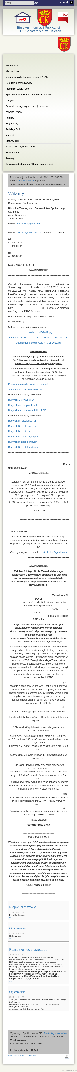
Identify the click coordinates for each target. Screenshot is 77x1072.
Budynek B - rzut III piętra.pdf (23, 447)
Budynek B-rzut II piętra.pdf (22, 441)
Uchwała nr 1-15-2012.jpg (38, 332)
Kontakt (10, 117)
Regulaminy (12, 123)
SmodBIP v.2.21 (69, 1070)
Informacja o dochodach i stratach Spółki (27, 77)
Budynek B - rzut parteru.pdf (23, 431)
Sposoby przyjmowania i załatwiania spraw (28, 94)
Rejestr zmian (13, 152)
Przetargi (10, 158)
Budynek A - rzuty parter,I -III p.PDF (27, 410)
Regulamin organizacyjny (19, 82)
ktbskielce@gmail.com (29, 223)
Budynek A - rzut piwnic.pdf (22, 405)
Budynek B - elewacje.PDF (22, 420)
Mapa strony (12, 135)
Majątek (10, 100)
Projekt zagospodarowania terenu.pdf (28, 384)
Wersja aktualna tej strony (22, 1055)
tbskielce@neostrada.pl (28, 232)
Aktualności (12, 65)
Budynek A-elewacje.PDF (21, 399)
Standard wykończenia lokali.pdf (25, 389)
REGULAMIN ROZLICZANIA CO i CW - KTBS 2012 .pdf (38, 337)
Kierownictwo (13, 71)
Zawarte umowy (14, 111)
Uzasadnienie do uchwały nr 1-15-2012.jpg (38, 342)
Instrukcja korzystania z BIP (20, 146)
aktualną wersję (26, 180)
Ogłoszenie (17, 928)
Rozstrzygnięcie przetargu (28, 949)
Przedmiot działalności (17, 88)
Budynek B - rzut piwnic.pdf (22, 426)
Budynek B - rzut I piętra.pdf (23, 436)
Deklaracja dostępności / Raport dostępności (29, 164)
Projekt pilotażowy (22, 907)
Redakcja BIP (13, 129)
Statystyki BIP (13, 140)
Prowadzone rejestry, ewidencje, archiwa (27, 106)
